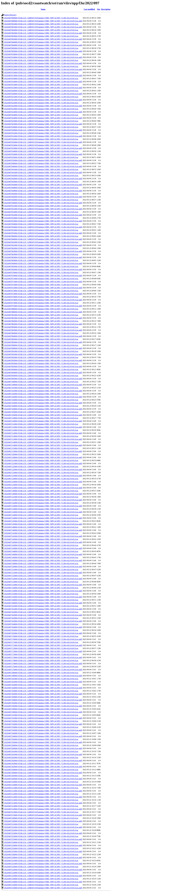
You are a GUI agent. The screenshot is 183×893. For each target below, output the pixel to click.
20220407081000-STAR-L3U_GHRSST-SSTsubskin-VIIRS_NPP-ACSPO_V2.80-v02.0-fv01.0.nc (41, 315)
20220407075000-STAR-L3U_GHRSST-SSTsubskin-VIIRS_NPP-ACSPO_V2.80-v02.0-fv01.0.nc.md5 (43, 306)
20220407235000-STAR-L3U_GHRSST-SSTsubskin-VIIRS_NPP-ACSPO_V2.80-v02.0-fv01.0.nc (41, 885)
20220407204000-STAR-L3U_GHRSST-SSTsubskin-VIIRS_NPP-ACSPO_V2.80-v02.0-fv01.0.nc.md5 (43, 773)
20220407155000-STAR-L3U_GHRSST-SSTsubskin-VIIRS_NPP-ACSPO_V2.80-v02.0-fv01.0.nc (41, 594)
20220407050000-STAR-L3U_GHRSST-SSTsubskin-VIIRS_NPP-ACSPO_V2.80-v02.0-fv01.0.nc (41, 200)
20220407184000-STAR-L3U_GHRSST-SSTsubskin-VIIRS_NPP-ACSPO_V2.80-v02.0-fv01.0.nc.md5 (43, 700)
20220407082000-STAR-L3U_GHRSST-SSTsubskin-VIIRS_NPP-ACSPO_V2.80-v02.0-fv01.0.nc (41, 321)
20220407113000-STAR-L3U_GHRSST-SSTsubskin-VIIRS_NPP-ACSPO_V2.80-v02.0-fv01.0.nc (41, 436)
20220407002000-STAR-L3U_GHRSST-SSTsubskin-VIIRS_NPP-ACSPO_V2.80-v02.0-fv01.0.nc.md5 (43, 33)
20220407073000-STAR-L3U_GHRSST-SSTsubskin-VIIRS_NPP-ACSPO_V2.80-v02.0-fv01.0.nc (41, 291)
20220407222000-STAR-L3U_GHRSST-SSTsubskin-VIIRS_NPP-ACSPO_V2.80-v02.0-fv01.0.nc (41, 830)
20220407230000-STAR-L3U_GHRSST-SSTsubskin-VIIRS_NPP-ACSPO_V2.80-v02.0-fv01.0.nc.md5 (43, 857)
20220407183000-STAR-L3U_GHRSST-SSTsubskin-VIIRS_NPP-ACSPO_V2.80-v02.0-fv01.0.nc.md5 (43, 694)
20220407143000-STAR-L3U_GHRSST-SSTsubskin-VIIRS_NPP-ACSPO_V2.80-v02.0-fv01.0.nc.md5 (43, 548)
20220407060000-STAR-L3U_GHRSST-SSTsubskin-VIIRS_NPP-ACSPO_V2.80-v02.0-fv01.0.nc (41, 236)
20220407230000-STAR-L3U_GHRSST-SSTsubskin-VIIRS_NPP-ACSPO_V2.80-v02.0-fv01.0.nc (41, 854)
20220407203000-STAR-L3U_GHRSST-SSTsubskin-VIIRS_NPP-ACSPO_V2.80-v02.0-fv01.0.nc (41, 764)
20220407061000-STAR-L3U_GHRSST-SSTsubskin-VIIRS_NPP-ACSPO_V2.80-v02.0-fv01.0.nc (41, 242)
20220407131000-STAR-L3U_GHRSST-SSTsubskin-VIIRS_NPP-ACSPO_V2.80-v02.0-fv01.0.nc (41, 497)
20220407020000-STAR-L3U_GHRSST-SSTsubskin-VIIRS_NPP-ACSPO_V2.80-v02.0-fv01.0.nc (41, 91)
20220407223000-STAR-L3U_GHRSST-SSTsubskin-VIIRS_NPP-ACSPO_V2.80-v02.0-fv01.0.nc (41, 836)
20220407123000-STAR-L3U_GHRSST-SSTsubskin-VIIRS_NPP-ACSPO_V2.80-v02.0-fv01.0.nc (41, 473)
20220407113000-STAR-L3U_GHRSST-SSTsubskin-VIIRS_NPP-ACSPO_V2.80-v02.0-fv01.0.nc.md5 (43, 439)
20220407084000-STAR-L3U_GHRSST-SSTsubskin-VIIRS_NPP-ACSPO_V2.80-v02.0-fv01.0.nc (41, 333)
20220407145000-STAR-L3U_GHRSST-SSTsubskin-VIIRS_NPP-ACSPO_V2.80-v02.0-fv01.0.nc (41, 557)
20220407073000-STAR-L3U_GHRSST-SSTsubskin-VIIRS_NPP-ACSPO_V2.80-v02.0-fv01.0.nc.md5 (43, 294)
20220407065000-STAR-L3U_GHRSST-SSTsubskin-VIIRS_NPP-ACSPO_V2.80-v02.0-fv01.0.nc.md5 (43, 269)
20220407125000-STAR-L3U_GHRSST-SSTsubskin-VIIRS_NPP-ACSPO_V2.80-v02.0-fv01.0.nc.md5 (43, 488)
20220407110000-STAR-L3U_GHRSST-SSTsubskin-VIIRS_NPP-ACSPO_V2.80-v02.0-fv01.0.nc (41, 418)
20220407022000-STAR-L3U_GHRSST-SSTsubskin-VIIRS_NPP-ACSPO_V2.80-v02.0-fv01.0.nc (41, 103)
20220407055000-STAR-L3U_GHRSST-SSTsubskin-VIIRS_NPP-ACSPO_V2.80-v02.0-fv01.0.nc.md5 (43, 233)
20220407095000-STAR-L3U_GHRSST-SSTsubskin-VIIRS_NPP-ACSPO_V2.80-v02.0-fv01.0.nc (41, 376)
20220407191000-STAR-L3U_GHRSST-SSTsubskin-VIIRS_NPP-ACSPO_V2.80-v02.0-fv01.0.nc (41, 715)
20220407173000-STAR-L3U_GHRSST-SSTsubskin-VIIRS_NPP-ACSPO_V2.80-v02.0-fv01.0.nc (41, 654)
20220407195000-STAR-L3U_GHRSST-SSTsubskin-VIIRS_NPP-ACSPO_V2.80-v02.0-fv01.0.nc (41, 739)
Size (98, 9)
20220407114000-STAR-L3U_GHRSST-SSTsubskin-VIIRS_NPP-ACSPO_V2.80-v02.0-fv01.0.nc (41, 442)
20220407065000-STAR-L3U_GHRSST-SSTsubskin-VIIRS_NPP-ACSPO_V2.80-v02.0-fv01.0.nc (41, 266)
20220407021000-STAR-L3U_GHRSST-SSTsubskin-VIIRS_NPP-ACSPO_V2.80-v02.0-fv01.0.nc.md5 (43, 100)
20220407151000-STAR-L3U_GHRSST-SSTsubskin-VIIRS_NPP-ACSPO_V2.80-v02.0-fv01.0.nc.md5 (43, 573)
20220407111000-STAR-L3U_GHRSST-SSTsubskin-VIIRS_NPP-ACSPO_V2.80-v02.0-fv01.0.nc (41, 424)
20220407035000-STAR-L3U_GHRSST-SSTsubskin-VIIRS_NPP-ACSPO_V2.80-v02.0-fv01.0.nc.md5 (43, 160)
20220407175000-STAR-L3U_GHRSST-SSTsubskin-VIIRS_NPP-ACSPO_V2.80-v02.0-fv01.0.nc (41, 667)
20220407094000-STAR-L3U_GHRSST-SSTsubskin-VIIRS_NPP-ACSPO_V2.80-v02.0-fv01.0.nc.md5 (43, 373)
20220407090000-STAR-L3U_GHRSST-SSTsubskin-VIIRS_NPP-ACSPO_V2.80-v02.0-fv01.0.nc (41, 345)
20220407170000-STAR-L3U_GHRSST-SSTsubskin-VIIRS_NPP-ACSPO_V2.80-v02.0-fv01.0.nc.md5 (43, 639)
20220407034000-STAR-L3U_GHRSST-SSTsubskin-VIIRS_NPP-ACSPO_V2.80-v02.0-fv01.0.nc (41, 151)
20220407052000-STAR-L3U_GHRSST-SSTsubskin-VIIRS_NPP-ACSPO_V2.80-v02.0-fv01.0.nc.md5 (43, 215)
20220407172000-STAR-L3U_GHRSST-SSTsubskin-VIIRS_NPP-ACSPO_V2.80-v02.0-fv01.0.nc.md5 (43, 651)
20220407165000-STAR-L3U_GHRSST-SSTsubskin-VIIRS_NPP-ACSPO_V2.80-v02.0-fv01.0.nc (41, 630)
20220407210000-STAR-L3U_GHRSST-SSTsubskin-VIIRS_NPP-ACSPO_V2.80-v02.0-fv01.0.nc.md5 (43, 785)
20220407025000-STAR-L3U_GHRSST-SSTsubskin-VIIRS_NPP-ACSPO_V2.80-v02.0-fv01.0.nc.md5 (43, 124)
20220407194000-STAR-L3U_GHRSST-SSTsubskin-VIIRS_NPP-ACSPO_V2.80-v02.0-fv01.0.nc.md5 (43, 736)
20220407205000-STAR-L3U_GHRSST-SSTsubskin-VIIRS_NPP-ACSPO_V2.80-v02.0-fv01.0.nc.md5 (43, 779)
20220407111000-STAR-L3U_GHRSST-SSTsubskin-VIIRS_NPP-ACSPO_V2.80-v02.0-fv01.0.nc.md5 (43, 427)
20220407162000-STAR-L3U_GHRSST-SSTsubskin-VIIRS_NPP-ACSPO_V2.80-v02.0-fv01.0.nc (41, 612)
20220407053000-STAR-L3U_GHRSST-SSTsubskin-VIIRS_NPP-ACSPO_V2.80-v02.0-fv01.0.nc (41, 218)
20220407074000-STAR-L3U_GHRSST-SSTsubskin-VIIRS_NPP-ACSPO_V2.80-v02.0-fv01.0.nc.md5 (43, 300)
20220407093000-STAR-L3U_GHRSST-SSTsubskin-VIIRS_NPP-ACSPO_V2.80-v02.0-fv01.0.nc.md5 (43, 366)
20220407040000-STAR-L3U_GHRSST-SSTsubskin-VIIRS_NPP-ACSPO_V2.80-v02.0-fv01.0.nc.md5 (43, 166)
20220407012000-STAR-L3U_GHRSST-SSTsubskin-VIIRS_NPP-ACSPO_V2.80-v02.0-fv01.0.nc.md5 (43, 69)
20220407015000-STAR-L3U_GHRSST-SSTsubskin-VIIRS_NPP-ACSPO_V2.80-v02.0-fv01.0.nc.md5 (43, 88)
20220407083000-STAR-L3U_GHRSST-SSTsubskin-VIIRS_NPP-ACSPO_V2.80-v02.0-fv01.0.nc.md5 (43, 330)
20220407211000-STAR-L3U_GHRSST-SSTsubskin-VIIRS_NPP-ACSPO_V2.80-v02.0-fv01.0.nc (41, 788)
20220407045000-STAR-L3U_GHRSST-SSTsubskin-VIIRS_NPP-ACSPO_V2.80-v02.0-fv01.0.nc (41, 194)
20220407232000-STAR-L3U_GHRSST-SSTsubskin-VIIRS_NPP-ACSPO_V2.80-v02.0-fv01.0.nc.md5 (43, 870)
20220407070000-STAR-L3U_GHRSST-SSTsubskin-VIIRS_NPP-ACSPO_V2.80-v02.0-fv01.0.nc (41, 272)
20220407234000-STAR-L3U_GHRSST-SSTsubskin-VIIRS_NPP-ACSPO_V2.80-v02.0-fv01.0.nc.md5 (43, 882)
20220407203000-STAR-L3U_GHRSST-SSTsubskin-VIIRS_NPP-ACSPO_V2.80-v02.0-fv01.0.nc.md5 (43, 767)
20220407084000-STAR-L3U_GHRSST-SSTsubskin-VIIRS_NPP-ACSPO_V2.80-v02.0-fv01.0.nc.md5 (43, 336)
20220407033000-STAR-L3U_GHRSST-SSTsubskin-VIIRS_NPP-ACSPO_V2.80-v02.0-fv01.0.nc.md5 (43, 148)
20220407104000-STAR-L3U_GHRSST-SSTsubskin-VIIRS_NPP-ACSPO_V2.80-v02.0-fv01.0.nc (41, 406)
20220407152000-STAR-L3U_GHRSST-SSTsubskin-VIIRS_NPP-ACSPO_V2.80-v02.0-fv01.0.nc (41, 576)
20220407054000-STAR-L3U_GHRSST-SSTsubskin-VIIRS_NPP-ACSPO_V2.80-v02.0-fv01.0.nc (41, 224)
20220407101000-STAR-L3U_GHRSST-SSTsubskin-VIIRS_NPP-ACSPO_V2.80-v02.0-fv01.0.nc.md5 (43, 391)
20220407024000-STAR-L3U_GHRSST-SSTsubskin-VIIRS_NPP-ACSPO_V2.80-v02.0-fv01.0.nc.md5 (43, 118)
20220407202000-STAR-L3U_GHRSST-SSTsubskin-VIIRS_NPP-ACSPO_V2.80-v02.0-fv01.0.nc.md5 (43, 760)
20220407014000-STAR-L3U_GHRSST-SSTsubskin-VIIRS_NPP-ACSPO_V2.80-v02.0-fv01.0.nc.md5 (43, 82)
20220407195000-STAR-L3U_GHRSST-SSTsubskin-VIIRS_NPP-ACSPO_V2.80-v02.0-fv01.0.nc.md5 (43, 742)
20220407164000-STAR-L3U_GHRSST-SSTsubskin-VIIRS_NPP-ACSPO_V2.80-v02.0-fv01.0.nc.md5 (43, 627)
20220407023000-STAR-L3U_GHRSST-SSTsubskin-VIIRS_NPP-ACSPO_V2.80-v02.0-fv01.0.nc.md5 (43, 112)
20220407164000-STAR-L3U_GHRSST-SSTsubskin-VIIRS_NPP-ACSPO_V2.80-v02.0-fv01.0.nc (41, 624)
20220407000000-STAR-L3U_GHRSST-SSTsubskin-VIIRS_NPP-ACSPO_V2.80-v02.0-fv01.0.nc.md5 (43, 21)
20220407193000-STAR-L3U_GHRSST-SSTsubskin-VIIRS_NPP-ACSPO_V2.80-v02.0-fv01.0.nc (41, 727)
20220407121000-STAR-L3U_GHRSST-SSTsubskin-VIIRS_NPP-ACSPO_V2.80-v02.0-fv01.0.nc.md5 (43, 463)
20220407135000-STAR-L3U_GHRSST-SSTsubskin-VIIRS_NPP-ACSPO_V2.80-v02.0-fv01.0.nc (41, 521)
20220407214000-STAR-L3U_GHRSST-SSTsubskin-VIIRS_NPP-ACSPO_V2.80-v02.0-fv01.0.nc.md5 (43, 809)
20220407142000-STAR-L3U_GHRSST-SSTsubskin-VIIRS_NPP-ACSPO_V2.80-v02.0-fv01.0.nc (41, 539)
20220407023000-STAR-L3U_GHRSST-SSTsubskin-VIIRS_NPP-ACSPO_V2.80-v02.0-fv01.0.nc (41, 109)
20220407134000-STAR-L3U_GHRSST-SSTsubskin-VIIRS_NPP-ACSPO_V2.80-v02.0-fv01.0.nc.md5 (43, 518)
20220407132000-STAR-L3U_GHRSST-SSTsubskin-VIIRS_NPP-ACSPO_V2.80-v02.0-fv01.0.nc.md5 (43, 506)
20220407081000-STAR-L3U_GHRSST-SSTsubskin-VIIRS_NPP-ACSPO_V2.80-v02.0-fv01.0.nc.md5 (43, 318)
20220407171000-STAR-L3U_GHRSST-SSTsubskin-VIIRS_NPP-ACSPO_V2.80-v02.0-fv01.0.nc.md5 (43, 645)
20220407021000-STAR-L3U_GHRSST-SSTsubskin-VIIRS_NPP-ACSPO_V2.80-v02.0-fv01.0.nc (41, 97)
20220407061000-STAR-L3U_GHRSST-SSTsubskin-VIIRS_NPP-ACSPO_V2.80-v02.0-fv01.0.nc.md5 (43, 245)
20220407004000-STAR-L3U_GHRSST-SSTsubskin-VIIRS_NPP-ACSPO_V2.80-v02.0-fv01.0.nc (41, 42)
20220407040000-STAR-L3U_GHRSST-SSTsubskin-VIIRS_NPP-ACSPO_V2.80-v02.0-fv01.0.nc (41, 163)
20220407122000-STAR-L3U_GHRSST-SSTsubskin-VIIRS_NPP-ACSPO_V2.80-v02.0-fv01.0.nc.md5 (43, 470)
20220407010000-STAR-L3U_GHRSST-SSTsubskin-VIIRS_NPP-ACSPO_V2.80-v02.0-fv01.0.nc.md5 (43, 57)
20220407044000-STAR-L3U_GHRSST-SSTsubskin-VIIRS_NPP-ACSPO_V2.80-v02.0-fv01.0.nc (41, 188)
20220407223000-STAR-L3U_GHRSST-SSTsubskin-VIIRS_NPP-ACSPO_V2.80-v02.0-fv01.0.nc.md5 (43, 839)
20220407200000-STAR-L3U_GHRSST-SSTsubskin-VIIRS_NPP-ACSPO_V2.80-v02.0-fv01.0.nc (41, 745)
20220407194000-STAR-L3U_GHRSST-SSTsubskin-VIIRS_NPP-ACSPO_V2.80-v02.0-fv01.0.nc (41, 733)
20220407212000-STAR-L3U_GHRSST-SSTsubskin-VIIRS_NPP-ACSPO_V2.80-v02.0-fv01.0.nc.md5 (43, 797)
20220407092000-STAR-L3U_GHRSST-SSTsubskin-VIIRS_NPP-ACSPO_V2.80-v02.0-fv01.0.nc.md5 (43, 360)
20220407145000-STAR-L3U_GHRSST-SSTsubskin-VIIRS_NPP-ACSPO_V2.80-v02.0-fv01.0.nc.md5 (43, 560)
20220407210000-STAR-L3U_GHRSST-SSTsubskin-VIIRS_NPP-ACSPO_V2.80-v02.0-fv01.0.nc (41, 782)
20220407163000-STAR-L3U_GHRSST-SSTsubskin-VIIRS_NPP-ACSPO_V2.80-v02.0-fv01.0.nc (41, 618)
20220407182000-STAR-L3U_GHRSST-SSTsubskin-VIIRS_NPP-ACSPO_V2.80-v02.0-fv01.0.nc (41, 685)
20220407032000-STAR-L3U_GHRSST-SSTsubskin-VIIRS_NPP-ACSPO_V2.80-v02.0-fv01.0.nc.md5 (43, 142)
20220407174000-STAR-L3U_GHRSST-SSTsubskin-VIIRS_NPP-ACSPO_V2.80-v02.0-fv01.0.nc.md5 (43, 664)
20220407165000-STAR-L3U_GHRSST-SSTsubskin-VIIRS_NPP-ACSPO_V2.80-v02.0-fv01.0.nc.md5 (43, 633)
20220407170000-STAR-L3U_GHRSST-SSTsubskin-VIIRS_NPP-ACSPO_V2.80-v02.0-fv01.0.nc (41, 636)
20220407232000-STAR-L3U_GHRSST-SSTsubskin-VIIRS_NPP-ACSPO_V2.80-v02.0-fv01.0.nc (41, 867)
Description (105, 9)
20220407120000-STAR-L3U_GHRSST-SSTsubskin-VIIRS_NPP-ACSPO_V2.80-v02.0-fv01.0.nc (41, 454)
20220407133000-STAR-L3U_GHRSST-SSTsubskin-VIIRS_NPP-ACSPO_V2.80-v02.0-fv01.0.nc (41, 509)
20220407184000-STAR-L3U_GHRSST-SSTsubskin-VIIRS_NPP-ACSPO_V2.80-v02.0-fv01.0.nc (41, 697)
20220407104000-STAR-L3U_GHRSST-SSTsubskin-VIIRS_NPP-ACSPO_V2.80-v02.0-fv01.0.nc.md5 (43, 409)
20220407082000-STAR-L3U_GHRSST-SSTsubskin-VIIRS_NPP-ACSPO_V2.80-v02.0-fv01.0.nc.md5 (43, 324)
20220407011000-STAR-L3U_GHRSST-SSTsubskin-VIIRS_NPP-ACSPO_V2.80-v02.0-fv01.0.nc (41, 60)
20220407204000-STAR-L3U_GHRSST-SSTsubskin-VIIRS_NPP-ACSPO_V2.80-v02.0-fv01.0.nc (41, 770)
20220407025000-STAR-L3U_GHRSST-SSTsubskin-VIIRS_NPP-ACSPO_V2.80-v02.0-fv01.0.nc (41, 121)
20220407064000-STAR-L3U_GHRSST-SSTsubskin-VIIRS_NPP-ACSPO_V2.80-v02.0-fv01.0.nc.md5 (43, 263)
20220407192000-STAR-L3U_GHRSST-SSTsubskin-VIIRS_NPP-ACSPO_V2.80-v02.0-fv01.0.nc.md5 (43, 724)
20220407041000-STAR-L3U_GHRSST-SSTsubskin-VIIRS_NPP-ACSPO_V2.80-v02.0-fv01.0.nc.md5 (43, 172)
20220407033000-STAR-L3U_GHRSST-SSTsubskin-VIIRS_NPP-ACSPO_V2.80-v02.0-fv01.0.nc (41, 145)
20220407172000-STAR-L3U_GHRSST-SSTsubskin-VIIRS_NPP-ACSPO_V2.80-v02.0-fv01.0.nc (41, 648)
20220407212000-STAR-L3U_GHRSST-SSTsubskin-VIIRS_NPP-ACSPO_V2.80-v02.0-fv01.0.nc (41, 794)
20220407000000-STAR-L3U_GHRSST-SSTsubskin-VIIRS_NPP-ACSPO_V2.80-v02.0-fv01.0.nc (41, 18)
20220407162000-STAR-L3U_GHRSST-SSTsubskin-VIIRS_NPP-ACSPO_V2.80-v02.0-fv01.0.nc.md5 (43, 615)
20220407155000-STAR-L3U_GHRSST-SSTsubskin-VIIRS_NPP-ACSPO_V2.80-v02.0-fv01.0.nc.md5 (43, 597)
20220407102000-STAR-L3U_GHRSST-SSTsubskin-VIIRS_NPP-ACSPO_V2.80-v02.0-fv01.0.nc (41, 394)
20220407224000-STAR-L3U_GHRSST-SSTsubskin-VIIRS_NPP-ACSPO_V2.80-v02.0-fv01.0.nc (41, 842)
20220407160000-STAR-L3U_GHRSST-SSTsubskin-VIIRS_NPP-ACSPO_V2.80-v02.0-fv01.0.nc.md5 (43, 603)
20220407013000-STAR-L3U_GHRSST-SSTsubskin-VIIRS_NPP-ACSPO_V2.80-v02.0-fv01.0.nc (41, 72)
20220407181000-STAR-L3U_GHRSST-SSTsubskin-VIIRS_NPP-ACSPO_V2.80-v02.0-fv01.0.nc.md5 (43, 682)
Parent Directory (10, 15)
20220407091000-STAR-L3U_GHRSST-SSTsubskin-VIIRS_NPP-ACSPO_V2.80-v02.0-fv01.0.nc (41, 351)
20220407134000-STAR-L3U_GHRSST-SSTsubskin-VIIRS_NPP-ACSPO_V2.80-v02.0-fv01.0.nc (41, 515)
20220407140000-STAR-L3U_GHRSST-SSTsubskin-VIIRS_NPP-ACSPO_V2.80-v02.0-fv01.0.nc (41, 527)
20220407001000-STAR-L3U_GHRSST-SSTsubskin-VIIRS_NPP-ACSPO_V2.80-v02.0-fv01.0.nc (41, 24)
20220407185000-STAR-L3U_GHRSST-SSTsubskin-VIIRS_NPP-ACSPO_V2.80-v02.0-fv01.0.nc (41, 703)
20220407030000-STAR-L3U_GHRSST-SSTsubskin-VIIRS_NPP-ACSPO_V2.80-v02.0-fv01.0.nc (41, 127)
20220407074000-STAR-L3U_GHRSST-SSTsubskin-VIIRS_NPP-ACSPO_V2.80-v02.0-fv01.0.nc (41, 297)
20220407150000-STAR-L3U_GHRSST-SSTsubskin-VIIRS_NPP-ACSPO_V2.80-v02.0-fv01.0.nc (41, 563)
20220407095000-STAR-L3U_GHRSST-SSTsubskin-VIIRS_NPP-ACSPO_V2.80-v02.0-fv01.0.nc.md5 (43, 379)
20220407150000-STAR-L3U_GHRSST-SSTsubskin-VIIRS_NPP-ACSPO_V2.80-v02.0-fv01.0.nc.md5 (43, 567)
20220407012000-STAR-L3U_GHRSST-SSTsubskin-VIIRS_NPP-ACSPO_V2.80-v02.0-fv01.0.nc (41, 66)
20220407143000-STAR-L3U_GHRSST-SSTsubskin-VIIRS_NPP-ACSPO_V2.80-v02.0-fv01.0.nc (41, 545)
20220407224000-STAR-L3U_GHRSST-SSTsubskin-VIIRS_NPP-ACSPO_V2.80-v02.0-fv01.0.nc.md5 (43, 845)
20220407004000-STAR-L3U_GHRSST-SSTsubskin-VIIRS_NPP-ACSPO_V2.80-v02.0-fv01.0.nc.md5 (43, 45)
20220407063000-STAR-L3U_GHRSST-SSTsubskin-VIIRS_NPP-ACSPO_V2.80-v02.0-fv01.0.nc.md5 (43, 257)
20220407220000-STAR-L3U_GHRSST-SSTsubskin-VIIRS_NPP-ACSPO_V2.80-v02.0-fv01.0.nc (41, 818)
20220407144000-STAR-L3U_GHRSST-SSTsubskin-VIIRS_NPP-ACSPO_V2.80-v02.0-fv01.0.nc (41, 551)
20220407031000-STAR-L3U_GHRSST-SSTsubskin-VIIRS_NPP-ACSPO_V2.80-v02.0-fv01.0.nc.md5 (43, 136)
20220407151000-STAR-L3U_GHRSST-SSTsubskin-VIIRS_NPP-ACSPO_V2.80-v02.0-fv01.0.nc (41, 570)
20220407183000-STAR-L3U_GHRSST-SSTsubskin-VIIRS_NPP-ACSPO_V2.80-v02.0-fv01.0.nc (41, 691)
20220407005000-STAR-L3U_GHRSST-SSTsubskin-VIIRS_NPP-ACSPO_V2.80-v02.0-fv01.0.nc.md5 (43, 51)
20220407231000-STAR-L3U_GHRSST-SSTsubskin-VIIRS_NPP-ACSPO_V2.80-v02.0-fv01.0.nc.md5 (43, 864)
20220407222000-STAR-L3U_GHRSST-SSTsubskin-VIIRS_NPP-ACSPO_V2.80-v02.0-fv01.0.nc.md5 (43, 833)
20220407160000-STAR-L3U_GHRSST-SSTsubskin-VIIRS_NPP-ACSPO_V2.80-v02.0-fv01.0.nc (41, 600)
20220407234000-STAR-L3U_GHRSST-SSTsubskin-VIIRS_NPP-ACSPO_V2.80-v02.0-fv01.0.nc (41, 879)
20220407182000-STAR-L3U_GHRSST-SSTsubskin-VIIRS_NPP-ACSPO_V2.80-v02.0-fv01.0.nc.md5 (43, 688)
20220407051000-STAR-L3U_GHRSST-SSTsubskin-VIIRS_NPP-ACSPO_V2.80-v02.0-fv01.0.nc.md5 (43, 209)
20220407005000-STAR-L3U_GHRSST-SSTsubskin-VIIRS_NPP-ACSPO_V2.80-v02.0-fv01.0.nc (41, 48)
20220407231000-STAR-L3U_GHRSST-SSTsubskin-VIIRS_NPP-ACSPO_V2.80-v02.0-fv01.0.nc (41, 861)
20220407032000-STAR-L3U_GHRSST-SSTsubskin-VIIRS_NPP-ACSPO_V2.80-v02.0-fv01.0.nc (41, 139)
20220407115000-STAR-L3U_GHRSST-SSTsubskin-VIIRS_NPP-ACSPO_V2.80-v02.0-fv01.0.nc (41, 448)
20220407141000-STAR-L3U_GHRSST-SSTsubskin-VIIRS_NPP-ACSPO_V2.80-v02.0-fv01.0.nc (41, 533)
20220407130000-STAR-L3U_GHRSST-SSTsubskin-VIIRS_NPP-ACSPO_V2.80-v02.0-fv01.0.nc (41, 491)
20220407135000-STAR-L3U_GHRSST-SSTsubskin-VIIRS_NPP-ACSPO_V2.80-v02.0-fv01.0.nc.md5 (43, 524)
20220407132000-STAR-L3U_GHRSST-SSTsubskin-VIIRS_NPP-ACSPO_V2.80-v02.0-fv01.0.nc (41, 503)
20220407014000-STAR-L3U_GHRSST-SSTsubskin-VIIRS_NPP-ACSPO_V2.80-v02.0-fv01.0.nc (41, 79)
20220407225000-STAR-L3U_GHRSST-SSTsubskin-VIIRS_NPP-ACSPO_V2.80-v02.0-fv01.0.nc (41, 848)
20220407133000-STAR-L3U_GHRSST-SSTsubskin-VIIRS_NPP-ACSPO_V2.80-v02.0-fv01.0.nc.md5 (43, 512)
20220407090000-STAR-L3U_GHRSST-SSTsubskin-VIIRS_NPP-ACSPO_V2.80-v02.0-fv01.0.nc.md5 (43, 348)
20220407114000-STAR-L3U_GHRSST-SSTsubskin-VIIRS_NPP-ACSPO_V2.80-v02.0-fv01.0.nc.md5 (43, 445)
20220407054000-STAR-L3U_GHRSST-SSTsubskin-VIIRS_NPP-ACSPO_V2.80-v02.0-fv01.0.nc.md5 (43, 227)
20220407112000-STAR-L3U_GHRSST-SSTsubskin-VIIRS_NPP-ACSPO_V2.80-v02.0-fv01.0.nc (41, 430)
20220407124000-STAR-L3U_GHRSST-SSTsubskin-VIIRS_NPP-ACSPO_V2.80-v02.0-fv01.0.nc (41, 479)
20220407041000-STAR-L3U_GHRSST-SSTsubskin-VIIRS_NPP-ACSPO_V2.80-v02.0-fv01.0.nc (41, 169)
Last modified (89, 9)
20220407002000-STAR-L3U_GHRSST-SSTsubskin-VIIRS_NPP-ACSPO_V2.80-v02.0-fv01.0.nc (41, 30)
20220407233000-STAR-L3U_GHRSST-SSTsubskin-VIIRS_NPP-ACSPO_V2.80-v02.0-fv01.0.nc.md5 (43, 876)
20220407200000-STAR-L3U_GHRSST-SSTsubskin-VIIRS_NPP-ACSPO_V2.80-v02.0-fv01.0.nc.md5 (43, 748)
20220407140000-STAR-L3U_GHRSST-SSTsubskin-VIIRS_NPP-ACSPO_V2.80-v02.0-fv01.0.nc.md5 (43, 530)
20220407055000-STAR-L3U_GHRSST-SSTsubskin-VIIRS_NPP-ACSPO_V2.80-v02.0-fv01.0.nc (41, 230)
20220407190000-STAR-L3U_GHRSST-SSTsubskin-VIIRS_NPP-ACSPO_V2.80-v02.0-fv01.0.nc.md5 (43, 712)
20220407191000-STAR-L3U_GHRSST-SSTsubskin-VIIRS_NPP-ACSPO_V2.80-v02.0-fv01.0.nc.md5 (43, 718)
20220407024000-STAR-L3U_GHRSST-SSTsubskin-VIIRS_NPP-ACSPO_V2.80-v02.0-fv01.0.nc (41, 115)
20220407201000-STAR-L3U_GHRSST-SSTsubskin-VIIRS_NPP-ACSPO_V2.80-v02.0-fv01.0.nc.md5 (43, 754)
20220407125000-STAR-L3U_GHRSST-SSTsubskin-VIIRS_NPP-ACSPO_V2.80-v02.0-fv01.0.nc (41, 485)
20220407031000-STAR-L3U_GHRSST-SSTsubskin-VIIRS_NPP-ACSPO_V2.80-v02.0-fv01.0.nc (41, 133)
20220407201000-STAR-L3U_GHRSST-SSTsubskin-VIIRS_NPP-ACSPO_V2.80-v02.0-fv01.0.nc (41, 751)
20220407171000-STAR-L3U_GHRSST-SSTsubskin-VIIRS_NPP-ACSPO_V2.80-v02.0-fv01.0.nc (41, 642)
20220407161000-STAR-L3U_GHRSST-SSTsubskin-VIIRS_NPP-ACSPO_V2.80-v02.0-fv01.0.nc (41, 606)
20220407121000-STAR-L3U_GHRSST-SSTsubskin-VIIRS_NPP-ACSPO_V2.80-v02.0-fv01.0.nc (41, 460)
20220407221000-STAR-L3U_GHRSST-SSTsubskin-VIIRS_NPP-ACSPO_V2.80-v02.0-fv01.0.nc (41, 824)
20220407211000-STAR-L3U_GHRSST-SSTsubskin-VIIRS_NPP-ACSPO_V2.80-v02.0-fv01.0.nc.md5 (43, 791)
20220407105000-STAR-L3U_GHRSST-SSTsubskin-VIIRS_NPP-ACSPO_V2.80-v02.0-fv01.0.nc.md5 (43, 415)
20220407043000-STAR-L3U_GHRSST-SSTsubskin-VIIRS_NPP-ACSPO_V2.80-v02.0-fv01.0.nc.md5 (43, 185)
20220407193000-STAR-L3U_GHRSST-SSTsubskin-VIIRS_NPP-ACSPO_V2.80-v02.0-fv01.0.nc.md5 (43, 730)
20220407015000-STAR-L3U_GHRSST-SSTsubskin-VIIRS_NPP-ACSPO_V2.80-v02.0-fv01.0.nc (41, 85)
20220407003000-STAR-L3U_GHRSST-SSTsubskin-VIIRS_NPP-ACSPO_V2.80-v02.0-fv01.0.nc (41, 36)
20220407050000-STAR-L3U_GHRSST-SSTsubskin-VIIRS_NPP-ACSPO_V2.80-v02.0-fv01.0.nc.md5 (43, 203)
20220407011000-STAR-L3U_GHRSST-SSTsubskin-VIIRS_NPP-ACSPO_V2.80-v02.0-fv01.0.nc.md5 (43, 63)
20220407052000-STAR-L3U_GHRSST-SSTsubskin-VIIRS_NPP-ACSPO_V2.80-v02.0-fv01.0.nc (41, 212)
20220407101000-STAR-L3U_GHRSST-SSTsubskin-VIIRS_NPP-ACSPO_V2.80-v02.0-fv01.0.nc (41, 388)
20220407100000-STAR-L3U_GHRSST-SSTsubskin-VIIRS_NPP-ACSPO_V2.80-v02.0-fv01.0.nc (41, 382)
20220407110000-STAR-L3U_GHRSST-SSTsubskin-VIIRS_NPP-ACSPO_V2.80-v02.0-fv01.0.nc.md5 (43, 421)
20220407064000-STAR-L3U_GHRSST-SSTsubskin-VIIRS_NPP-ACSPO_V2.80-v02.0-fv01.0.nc (41, 260)
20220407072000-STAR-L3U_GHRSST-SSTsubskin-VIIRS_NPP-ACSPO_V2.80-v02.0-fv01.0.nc (41, 285)
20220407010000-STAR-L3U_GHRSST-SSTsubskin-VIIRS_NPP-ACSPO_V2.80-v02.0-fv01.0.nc (41, 54)
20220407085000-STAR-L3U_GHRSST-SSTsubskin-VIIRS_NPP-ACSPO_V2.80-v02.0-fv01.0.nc (41, 339)
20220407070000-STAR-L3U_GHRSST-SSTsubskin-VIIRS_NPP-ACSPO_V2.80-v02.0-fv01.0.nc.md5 (43, 276)
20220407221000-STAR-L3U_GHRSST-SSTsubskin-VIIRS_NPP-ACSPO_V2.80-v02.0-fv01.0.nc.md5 (43, 827)
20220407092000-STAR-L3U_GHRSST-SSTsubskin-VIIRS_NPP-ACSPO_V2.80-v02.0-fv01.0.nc (41, 357)
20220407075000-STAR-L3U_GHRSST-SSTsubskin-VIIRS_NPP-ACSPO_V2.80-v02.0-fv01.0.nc (41, 303)
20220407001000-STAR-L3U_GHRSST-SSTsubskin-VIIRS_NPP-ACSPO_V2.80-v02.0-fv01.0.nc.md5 (43, 27)
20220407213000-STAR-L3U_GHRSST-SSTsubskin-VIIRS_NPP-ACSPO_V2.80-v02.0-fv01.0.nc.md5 (43, 803)
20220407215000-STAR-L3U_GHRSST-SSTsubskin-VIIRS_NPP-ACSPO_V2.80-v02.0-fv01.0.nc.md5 (43, 815)
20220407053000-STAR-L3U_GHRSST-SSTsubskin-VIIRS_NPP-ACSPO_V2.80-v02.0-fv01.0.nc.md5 (43, 221)
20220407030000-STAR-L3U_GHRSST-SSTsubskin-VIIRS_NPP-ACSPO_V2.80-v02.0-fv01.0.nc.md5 (43, 130)
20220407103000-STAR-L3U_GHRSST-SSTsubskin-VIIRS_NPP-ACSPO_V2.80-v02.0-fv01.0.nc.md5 (43, 403)
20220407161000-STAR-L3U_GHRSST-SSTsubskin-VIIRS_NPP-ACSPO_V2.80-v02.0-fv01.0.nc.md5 (43, 609)
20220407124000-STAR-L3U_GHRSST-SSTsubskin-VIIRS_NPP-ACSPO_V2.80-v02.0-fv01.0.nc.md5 (43, 482)
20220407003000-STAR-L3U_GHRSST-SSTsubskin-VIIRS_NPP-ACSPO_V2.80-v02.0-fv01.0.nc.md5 (43, 39)
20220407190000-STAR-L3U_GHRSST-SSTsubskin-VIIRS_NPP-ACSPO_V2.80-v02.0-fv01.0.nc (41, 709)
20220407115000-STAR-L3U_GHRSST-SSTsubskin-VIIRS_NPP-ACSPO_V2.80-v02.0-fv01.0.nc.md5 (43, 451)
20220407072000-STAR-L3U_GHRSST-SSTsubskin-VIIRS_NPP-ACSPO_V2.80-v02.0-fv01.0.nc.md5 (43, 288)
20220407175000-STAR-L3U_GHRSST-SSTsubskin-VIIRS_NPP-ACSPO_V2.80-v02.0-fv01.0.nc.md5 (43, 670)
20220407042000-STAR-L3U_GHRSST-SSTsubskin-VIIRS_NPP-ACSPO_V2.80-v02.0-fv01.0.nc (41, 176)
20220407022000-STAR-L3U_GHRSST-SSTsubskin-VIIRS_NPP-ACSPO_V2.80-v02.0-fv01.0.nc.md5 (43, 106)
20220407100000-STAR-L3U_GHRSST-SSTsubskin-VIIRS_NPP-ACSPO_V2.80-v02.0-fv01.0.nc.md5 (43, 385)
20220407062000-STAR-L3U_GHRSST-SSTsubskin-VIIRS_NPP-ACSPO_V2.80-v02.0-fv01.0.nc (41, 248)
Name (43, 9)
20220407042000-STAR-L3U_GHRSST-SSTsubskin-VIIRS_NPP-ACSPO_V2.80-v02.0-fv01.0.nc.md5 (43, 179)
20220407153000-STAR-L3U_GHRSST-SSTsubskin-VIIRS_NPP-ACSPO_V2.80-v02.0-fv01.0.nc (41, 582)
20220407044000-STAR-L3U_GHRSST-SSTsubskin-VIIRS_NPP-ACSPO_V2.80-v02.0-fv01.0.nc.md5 (43, 191)
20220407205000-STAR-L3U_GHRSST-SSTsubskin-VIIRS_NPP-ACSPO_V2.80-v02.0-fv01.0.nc (41, 776)
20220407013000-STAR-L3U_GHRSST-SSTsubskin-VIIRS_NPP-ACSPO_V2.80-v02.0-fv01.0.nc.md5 (43, 75)
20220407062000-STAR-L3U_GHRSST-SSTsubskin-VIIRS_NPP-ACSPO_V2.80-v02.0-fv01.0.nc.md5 (43, 251)
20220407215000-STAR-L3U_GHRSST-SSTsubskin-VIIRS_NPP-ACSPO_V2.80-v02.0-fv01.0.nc (41, 812)
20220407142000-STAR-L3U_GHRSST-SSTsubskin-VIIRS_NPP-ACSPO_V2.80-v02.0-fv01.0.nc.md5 (43, 542)
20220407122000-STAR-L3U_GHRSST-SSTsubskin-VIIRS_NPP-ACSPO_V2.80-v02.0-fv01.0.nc (41, 466)
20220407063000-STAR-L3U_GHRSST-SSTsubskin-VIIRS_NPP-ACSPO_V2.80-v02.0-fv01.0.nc (41, 254)
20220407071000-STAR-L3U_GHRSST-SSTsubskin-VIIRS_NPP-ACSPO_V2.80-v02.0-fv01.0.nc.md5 (43, 282)
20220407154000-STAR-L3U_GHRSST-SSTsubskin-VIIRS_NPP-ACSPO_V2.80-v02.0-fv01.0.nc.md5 (43, 591)
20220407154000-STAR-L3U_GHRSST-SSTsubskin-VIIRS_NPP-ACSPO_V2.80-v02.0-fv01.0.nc (41, 588)
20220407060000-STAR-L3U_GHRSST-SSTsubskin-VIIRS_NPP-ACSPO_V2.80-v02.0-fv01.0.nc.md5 (43, 239)
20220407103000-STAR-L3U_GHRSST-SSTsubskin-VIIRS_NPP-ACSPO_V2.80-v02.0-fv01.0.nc (41, 400)
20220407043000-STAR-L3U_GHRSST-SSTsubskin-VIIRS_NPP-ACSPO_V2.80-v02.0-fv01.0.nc (41, 182)
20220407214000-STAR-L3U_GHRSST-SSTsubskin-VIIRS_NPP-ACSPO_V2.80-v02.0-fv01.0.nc (41, 806)
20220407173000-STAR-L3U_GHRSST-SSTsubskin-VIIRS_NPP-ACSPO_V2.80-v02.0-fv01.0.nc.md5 (43, 657)
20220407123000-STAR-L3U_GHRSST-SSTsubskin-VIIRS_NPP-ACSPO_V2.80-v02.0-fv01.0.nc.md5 (43, 476)
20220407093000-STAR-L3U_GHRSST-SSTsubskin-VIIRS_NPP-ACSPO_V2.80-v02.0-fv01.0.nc (41, 363)
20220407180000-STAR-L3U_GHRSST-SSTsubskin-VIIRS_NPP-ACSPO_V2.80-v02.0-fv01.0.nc (41, 673)
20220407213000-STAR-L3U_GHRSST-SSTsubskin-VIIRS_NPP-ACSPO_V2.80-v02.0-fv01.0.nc (41, 800)
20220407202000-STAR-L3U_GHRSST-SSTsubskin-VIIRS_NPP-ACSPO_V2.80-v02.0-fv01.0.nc (41, 757)
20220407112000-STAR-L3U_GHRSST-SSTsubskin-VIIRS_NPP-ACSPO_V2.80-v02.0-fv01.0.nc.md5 (43, 433)
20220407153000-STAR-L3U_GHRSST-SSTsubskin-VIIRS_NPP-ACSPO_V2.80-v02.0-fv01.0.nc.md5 (43, 585)
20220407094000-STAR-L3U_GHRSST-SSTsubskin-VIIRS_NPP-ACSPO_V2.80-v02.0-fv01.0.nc (41, 369)
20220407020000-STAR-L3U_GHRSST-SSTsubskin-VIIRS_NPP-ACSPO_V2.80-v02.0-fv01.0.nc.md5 (43, 94)
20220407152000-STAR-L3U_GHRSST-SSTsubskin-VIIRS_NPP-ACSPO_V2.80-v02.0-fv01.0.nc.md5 (43, 579)
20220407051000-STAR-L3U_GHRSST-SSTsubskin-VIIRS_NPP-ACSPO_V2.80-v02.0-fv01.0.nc (41, 206)
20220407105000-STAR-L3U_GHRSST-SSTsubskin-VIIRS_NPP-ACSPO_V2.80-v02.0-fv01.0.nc (41, 412)
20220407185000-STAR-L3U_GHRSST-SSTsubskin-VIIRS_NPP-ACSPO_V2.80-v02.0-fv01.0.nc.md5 (43, 706)
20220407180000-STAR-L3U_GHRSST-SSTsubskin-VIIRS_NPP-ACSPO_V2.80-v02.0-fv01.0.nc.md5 (43, 676)
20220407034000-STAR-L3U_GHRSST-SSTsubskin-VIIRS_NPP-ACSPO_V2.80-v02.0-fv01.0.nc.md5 (43, 154)
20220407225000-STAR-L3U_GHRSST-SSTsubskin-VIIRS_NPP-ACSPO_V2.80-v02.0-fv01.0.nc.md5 (43, 851)
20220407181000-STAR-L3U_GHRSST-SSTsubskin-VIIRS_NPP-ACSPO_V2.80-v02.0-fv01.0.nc (41, 679)
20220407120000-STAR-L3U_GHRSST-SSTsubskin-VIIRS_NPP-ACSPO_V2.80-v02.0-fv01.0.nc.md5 (43, 457)
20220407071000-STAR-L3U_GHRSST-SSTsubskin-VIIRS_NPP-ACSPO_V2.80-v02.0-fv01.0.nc (41, 279)
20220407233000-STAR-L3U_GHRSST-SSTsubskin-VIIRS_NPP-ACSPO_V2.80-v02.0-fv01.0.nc (41, 873)
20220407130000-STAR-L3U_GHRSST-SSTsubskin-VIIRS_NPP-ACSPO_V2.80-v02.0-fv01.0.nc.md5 (43, 494)
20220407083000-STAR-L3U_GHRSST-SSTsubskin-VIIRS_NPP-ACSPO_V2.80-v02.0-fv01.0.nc (41, 327)
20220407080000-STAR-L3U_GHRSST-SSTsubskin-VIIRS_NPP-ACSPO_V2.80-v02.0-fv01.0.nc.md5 (43, 312)
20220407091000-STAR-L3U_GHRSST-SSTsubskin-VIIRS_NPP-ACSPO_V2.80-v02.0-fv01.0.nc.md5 (43, 354)
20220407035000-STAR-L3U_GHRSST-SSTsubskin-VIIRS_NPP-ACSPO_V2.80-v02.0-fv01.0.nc (41, 157)
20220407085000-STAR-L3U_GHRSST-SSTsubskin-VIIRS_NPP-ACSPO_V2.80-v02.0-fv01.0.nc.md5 (43, 342)
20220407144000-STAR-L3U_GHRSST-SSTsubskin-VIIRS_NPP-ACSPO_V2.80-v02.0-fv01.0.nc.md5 (43, 554)
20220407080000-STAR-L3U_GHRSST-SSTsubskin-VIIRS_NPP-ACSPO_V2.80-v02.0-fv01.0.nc (41, 309)
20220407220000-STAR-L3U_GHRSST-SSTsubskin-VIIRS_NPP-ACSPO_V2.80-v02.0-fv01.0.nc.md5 (43, 821)
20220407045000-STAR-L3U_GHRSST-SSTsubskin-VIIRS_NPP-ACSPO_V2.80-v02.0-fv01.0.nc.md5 (43, 197)
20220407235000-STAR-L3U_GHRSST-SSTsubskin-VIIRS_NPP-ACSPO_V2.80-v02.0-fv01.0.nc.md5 (43, 888)
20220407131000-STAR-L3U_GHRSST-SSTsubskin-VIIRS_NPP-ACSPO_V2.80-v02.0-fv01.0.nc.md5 (43, 500)
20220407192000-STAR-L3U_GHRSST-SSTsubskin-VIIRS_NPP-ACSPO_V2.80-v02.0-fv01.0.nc (41, 721)
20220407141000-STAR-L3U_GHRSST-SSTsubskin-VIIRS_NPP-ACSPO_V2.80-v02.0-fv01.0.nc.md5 (43, 536)
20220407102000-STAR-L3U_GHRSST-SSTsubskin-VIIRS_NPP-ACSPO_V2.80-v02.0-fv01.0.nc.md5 (43, 397)
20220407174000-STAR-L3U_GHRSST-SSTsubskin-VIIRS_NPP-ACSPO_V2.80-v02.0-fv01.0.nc (41, 660)
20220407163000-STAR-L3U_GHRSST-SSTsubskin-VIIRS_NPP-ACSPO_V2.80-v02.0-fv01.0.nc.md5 (43, 621)
